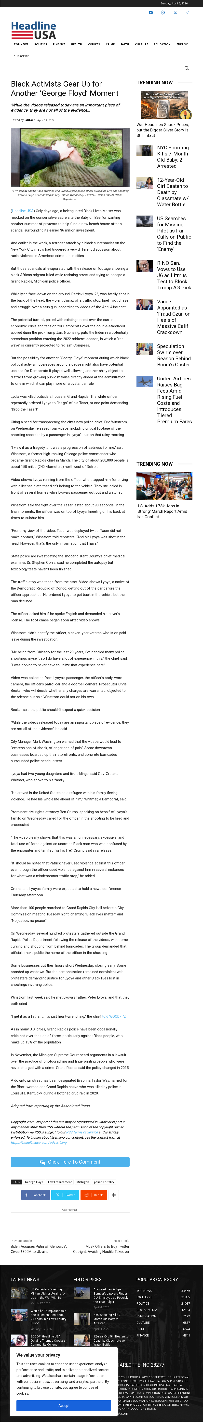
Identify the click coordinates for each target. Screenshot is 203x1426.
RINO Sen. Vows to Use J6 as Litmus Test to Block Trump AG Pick (174, 275)
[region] (64, 1381)
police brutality (104, 1182)
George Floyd (34, 1182)
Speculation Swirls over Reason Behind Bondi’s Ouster (174, 355)
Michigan (83, 1182)
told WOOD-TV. (114, 1016)
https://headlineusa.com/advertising (39, 1142)
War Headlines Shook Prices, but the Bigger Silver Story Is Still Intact (162, 130)
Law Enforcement (60, 1182)
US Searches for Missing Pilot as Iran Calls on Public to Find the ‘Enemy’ (174, 234)
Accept (63, 1406)
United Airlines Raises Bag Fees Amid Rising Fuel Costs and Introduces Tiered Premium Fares (174, 400)
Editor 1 (30, 120)
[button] (186, 68)
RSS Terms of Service (82, 1132)
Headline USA (23, 211)
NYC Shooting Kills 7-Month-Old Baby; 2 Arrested (173, 157)
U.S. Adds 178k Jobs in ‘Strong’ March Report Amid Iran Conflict (161, 511)
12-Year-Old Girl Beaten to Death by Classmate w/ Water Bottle (173, 192)
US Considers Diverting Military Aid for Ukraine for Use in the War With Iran (48, 1293)
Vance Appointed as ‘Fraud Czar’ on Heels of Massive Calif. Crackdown (173, 317)
